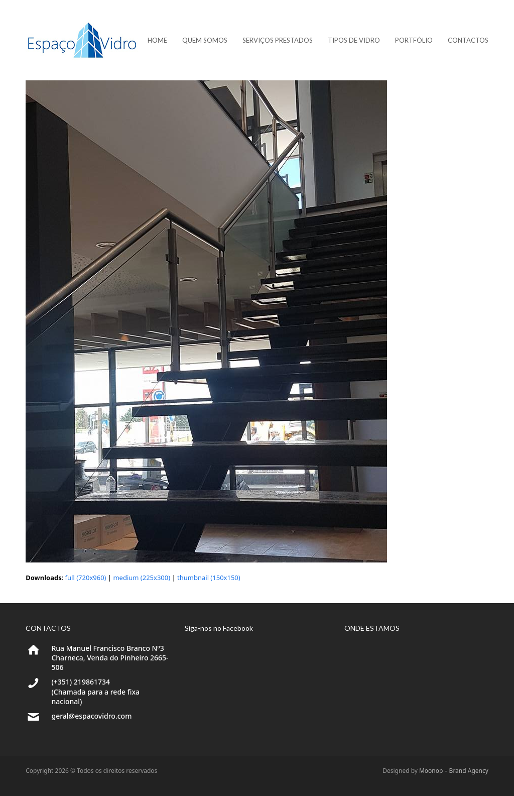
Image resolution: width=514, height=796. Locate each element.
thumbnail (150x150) (208, 577)
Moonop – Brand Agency (453, 770)
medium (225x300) (141, 577)
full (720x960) (85, 577)
